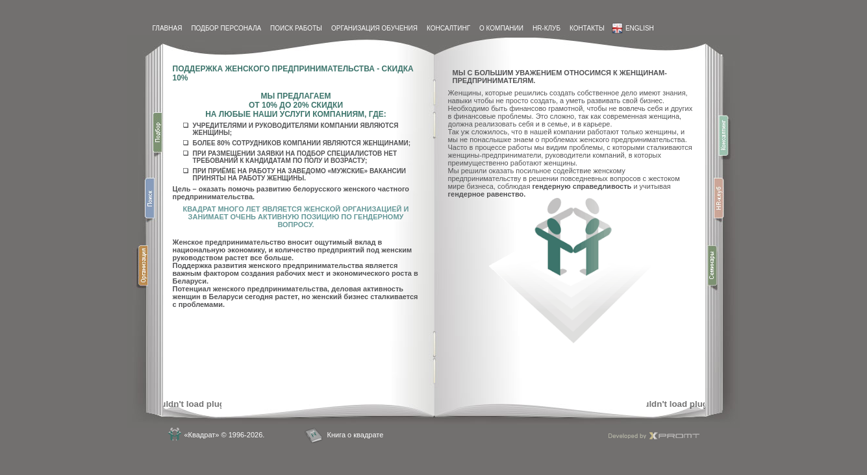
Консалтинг (448, 28)
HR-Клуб (546, 28)
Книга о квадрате (355, 435)
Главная (167, 28)
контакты (587, 28)
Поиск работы (296, 28)
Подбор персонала (226, 28)
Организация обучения (374, 28)
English (633, 28)
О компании (501, 28)
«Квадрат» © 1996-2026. (224, 435)
